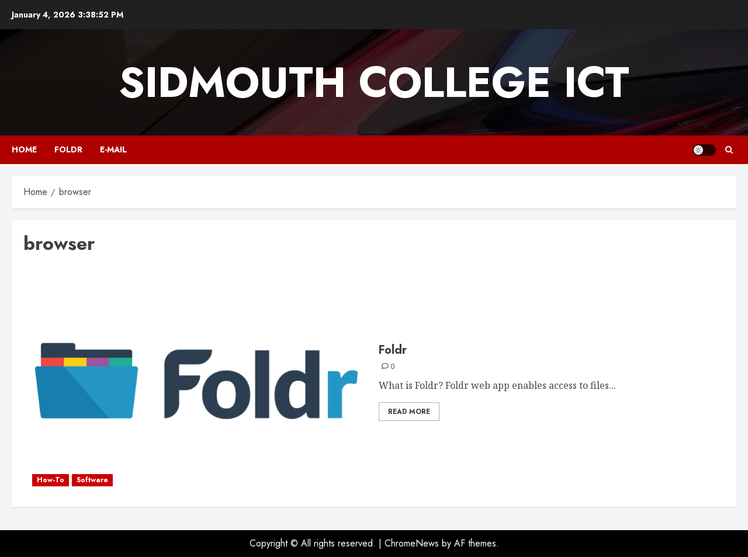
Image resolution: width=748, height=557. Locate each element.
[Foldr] (196, 381)
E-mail (113, 149)
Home (24, 149)
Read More (409, 411)
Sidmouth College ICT (374, 82)
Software (92, 480)
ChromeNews (412, 543)
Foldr (68, 149)
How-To (50, 480)
